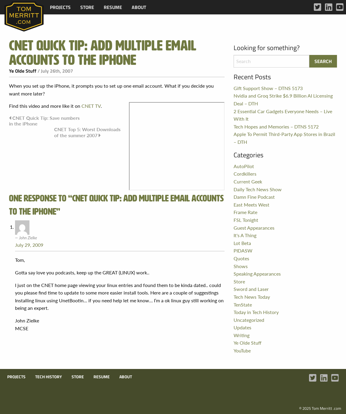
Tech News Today (252, 296)
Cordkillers (245, 173)
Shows (241, 266)
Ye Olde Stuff (22, 70)
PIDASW (243, 250)
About (139, 7)
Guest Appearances (254, 227)
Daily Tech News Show (258, 189)
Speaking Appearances (257, 273)
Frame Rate (245, 212)
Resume (113, 7)
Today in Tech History (256, 312)
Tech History (48, 376)
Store (87, 7)
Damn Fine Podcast (254, 196)
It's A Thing (245, 235)
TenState (243, 304)
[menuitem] (60, 7)
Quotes (241, 258)
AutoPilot (244, 166)
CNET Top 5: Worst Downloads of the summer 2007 (87, 132)
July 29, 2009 (29, 244)
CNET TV (91, 105)
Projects (60, 7)
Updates (242, 327)
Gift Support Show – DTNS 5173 (268, 88)
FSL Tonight (246, 219)
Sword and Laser (251, 289)
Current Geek (248, 181)
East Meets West (251, 204)
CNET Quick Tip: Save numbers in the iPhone (44, 120)
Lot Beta (242, 243)
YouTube (242, 350)
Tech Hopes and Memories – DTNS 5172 (276, 126)
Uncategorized (249, 319)
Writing (242, 335)
